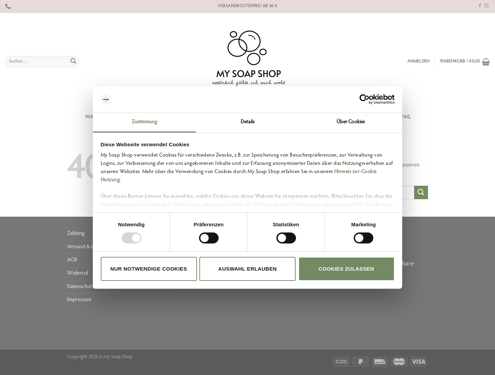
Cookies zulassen (346, 269)
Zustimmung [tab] (144, 122)
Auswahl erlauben (247, 269)
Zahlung (76, 233)
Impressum (79, 300)
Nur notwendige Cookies (148, 269)
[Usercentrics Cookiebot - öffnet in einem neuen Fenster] (364, 99)
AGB (72, 260)
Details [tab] (248, 122)
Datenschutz (80, 286)
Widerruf (77, 273)
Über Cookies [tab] (351, 122)
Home (91, 117)
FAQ (406, 117)
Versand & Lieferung (89, 247)
